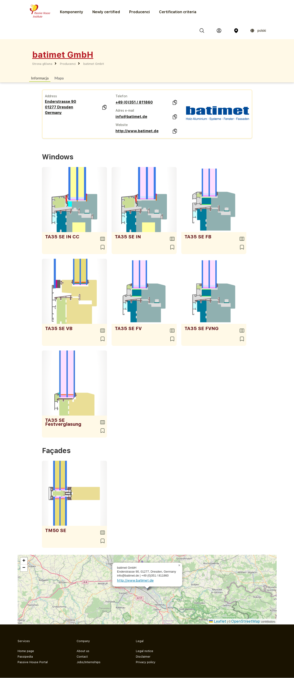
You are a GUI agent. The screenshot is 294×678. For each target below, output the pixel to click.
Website (122, 125)
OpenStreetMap (245, 621)
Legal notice (144, 651)
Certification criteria (177, 12)
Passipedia (25, 656)
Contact (82, 656)
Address (51, 96)
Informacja (40, 78)
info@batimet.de (131, 116)
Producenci (139, 12)
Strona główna (42, 64)
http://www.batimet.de (137, 131)
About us (83, 651)
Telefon (121, 96)
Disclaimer (143, 656)
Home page (26, 651)
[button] (179, 565)
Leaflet (217, 621)
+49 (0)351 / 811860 (134, 102)
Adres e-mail (125, 110)
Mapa (59, 78)
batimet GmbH (93, 64)
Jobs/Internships (88, 662)
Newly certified (106, 12)
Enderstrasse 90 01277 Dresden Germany (60, 107)
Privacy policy (145, 662)
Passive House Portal (33, 662)
